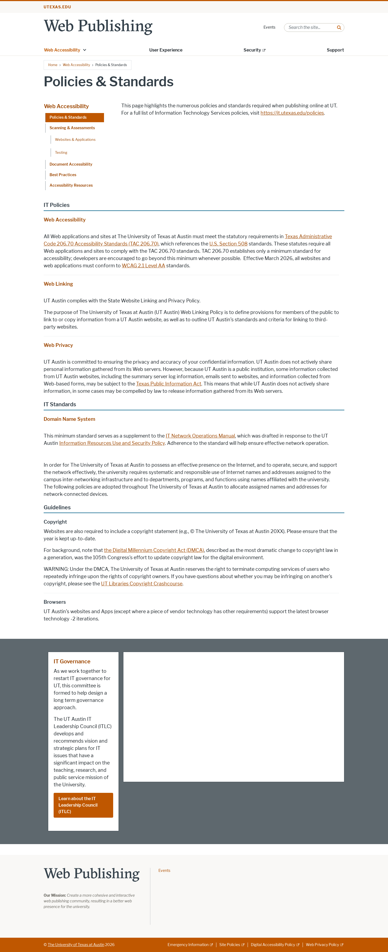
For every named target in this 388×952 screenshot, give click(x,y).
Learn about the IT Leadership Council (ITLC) (78, 805)
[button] (84, 49)
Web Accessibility (62, 50)
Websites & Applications (75, 139)
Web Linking (58, 284)
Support (335, 50)
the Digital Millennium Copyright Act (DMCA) (154, 550)
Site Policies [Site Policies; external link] (229, 945)
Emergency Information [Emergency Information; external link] (188, 945)
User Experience (165, 50)
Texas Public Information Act (168, 384)
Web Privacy (58, 345)
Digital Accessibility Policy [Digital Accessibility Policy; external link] (273, 945)
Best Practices (63, 175)
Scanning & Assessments (72, 128)
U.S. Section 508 (228, 244)
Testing (61, 152)
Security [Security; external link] (252, 50)
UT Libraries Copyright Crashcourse (141, 584)
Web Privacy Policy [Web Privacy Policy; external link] (322, 945)
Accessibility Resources (71, 185)
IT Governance (72, 661)
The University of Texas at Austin (76, 945)
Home (52, 65)
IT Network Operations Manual (200, 436)
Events (269, 27)
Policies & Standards (68, 117)
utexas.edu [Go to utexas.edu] (57, 7)
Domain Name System (69, 419)
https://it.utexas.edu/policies (292, 113)
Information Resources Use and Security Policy (112, 443)
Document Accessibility (71, 164)
